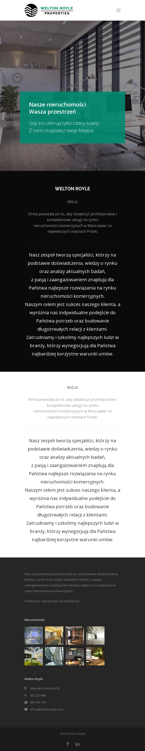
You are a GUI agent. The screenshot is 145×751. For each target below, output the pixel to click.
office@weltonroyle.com (46, 709)
